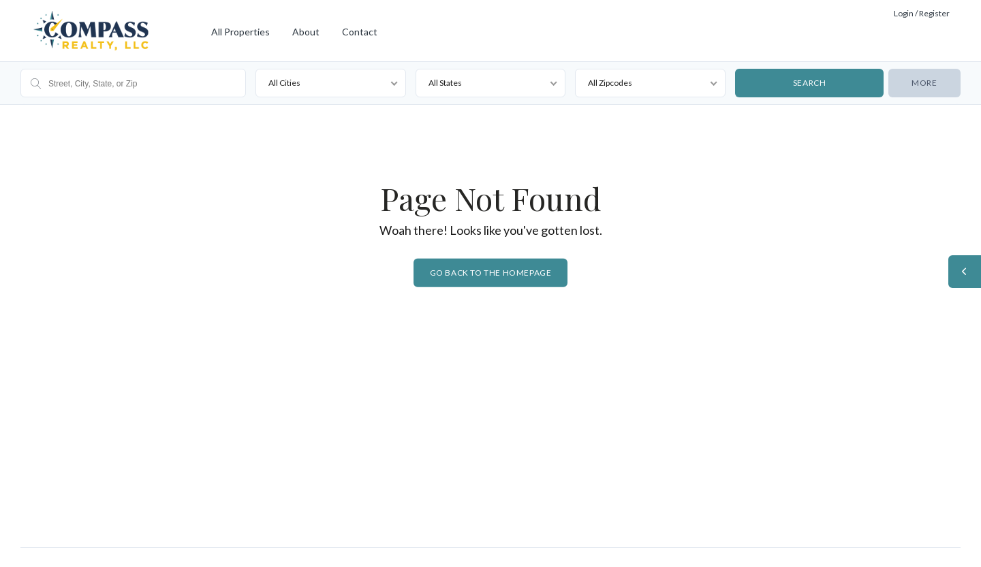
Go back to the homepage (491, 273)
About (306, 31)
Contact (359, 31)
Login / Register (922, 13)
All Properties (240, 31)
